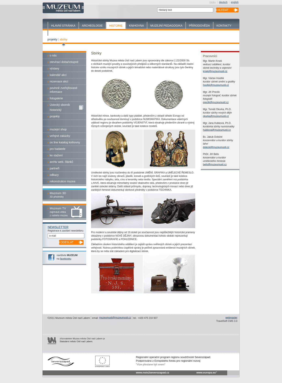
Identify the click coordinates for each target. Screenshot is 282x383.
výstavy (54, 68)
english (235, 2)
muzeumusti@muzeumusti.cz (115, 317)
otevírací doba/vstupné (64, 62)
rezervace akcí (59, 81)
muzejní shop (58, 129)
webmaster (231, 317)
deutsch (223, 2)
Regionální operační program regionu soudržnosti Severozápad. (173, 357)
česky (212, 2)
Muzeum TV (58, 208)
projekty (52, 39)
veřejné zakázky (60, 135)
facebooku (65, 258)
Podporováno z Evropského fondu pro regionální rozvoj (168, 360)
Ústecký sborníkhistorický (66, 107)
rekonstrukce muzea (62, 181)
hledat (222, 10)
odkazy (54, 174)
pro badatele (58, 148)
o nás (53, 55)
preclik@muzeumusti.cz (216, 102)
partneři (54, 168)
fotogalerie (56, 98)
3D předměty (57, 196)
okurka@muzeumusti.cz (216, 116)
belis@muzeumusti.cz (215, 164)
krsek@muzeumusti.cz (215, 71)
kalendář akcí (58, 75)
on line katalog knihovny (65, 142)
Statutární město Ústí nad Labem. (76, 341)
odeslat (66, 242)
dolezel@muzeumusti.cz (216, 147)
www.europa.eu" (206, 372)
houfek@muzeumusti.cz (216, 85)
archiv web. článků (61, 161)
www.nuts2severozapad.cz (152, 372)
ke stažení (56, 155)
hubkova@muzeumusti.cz (217, 130)
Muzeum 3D (58, 193)
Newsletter (58, 227)
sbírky (63, 39)
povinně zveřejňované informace (63, 89)
